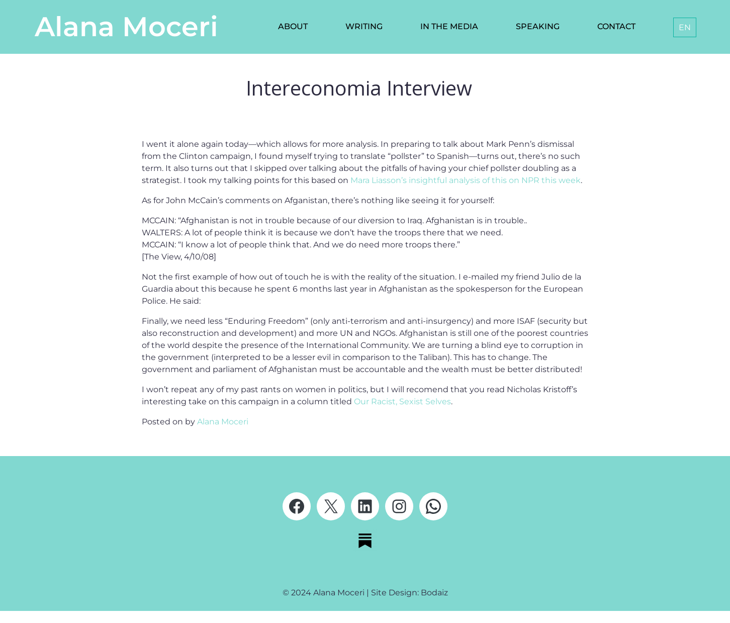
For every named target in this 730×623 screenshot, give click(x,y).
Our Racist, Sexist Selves (402, 401)
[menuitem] (684, 27)
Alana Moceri (126, 26)
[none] (682, 27)
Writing (364, 26)
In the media (449, 26)
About (293, 26)
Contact (616, 26)
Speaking (538, 26)
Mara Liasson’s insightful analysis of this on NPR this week (465, 180)
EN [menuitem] (685, 27)
